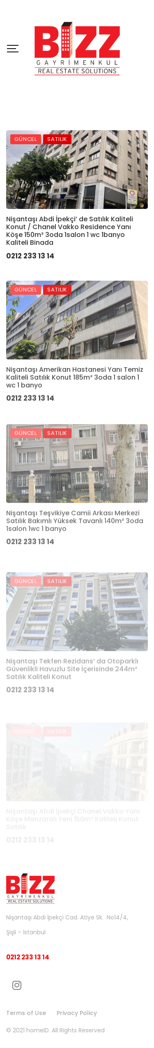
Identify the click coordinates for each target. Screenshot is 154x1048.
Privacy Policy (77, 1013)
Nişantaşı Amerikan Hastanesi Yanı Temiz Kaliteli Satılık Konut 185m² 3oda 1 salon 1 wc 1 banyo (74, 390)
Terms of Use (26, 1013)
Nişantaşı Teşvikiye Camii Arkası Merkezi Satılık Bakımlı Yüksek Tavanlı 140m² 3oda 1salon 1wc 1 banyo (74, 541)
